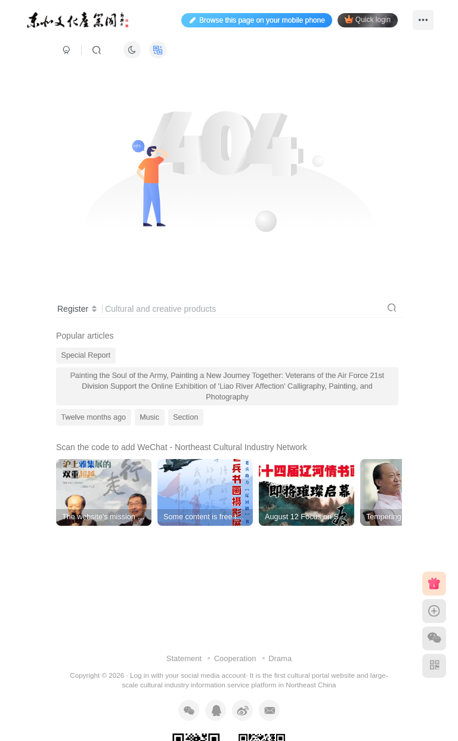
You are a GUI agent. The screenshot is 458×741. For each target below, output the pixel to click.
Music (149, 417)
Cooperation (235, 658)
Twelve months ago (93, 417)
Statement (184, 658)
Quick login (368, 19)
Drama (280, 658)
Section (185, 417)
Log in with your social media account (188, 675)
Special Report (86, 355)
